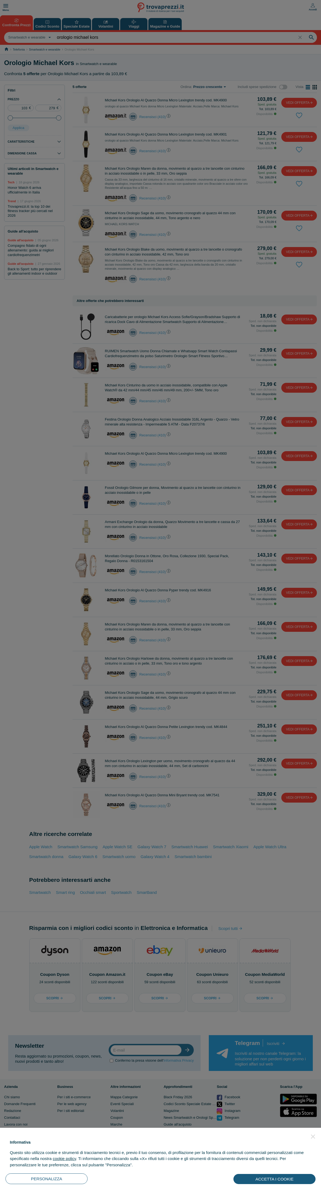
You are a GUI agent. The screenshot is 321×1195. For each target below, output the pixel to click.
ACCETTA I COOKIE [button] (275, 1179)
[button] (313, 1137)
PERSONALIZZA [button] (46, 1178)
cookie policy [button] (64, 1158)
